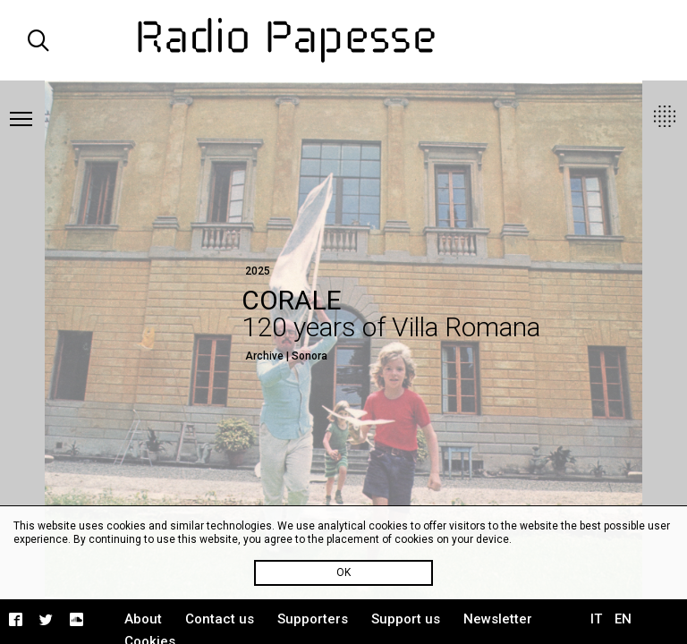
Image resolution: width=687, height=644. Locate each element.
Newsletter (497, 619)
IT (596, 619)
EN (623, 619)
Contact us (219, 619)
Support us (405, 619)
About (143, 619)
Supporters (312, 619)
